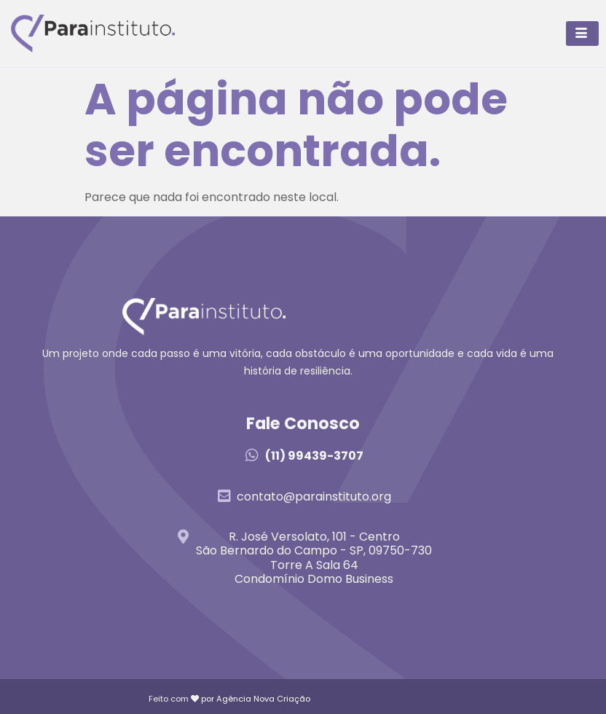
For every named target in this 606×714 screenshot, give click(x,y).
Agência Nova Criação (263, 699)
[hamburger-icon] (582, 33)
